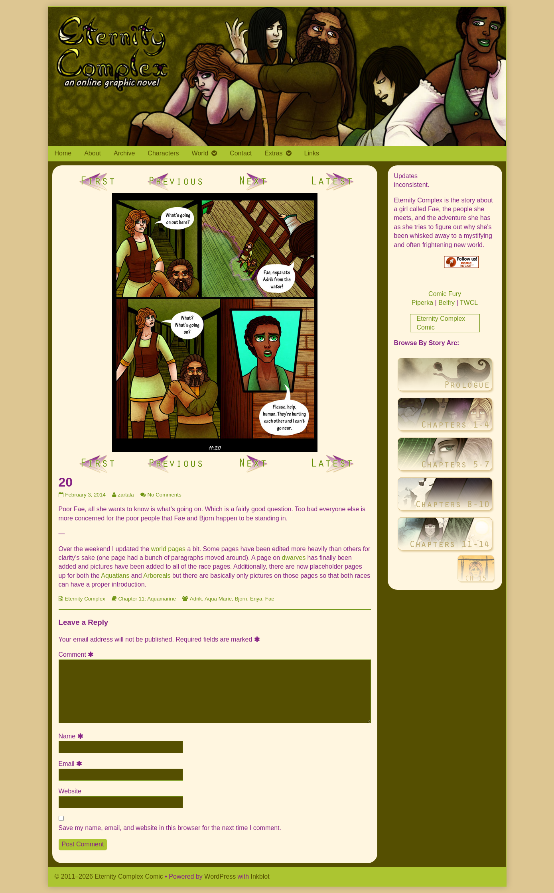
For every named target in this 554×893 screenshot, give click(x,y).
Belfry (446, 302)
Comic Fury (444, 293)
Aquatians (115, 575)
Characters (163, 153)
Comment (78, 654)
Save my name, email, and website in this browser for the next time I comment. (170, 827)
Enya (256, 599)
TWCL (469, 302)
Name (72, 736)
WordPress (220, 876)
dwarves (294, 557)
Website (70, 791)
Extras (273, 153)
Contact (241, 153)
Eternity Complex (85, 599)
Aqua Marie (218, 599)
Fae (269, 599)
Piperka (422, 302)
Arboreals (156, 575)
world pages (168, 549)
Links (311, 153)
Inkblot (260, 876)
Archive (124, 153)
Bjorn (241, 599)
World (200, 153)
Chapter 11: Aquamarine (147, 599)
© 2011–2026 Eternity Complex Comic (109, 876)
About (92, 153)
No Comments (164, 495)
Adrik (196, 599)
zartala (126, 495)
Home (63, 153)
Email (72, 763)
